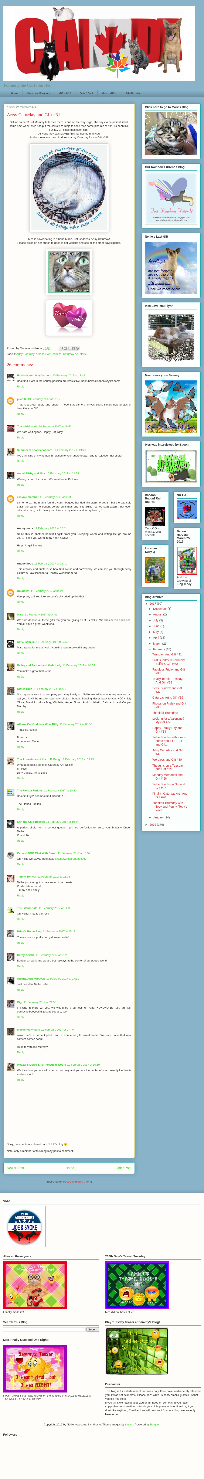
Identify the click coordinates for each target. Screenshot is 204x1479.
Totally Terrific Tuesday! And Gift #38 (167, 680)
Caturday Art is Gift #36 (167, 697)
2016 (153, 824)
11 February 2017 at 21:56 (40, 1002)
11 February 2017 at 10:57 (74, 853)
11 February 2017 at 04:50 (52, 642)
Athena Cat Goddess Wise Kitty (37, 724)
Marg (20, 614)
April (156, 637)
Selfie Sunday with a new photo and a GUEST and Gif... (169, 741)
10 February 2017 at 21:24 (62, 473)
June (156, 626)
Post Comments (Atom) (77, 1181)
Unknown (23, 591)
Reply (20, 386)
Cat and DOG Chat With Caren (37, 853)
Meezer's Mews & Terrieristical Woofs (41, 1064)
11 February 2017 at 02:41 (50, 563)
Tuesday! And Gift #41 (167, 654)
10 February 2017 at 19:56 (55, 426)
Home (14, 93)
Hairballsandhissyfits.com (34, 375)
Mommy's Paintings (39, 93)
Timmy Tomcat (26, 876)
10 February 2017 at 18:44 (68, 375)
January (158, 817)
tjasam (129, 1424)
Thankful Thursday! (165, 713)
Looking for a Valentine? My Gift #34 (168, 720)
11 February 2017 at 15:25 (52, 955)
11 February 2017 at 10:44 (62, 821)
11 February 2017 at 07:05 (50, 689)
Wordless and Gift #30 (167, 759)
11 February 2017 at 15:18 (59, 931)
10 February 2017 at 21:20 (69, 450)
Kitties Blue (24, 689)
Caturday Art (70, 354)
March (157, 643)
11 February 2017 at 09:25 (77, 759)
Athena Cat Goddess (48, 354)
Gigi (19, 1002)
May (156, 632)
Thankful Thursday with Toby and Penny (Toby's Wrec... (169, 806)
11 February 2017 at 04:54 (78, 665)
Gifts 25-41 (86, 93)
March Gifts (109, 93)
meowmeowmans (28, 1029)
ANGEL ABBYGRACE (31, 978)
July (156, 620)
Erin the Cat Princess (31, 821)
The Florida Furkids (30, 790)
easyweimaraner (27, 497)
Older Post (123, 1168)
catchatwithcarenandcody (70, 858)
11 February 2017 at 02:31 (50, 528)
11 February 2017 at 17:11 (62, 978)
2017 (153, 603)
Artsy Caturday (25, 354)
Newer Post (15, 1168)
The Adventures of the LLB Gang (38, 759)
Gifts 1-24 (65, 93)
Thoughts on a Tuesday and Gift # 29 (167, 767)
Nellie (83, 354)
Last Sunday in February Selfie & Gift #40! (168, 661)
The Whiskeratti (27, 426)
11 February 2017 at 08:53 (76, 724)
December (160, 608)
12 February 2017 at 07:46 (57, 1029)
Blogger (155, 1424)
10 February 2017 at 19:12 (44, 399)
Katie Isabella (26, 642)
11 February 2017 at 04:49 (41, 614)
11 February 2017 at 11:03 (54, 876)
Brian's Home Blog (29, 931)
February (159, 649)
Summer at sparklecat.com (34, 450)
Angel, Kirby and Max (31, 473)
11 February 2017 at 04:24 (47, 591)
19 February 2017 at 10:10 (83, 1064)
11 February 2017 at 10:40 (60, 790)
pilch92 (22, 399)
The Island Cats (27, 908)
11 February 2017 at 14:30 (55, 908)
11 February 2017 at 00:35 (56, 497)
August (158, 614)
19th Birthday (132, 93)
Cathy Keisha (25, 955)
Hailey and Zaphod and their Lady (39, 665)
